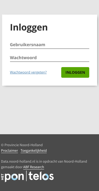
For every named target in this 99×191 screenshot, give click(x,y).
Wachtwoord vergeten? (28, 72)
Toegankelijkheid (34, 150)
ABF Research (33, 166)
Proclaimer (9, 150)
